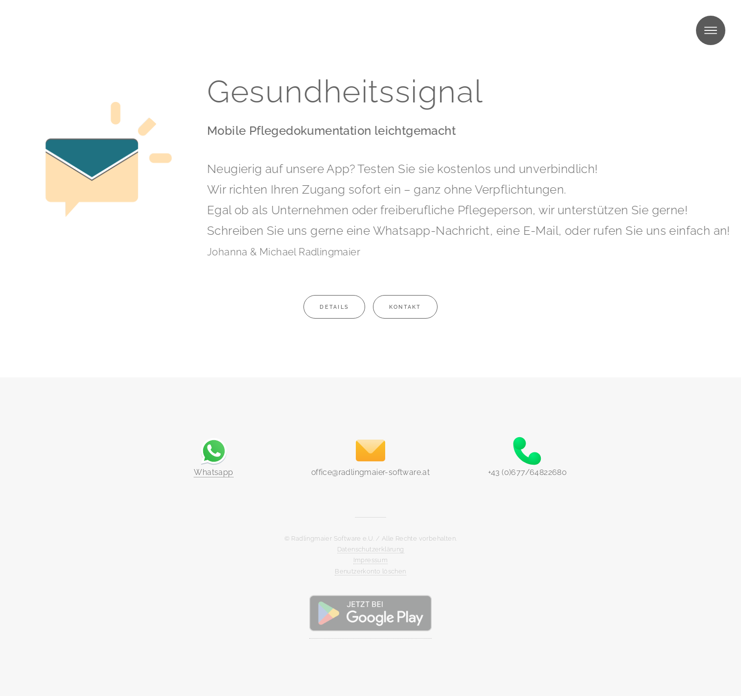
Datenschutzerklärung (370, 549)
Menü (710, 30)
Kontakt (405, 306)
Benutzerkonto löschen (370, 571)
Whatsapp (213, 472)
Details (334, 306)
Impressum (370, 560)
